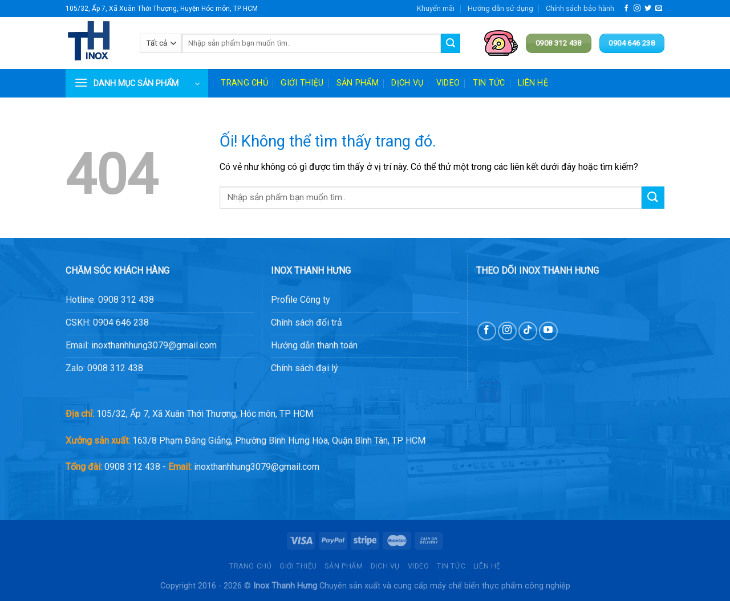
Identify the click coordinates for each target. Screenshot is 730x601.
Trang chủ (244, 83)
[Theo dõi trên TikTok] (527, 331)
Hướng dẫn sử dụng (500, 8)
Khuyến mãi (436, 8)
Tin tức (489, 83)
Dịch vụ (407, 83)
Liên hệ (533, 83)
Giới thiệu (302, 83)
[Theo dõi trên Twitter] (647, 9)
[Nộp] (450, 43)
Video (448, 83)
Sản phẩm (357, 83)
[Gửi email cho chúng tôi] (658, 9)
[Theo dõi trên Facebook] (626, 9)
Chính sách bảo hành (580, 8)
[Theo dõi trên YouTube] (548, 331)
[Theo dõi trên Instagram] (637, 9)
